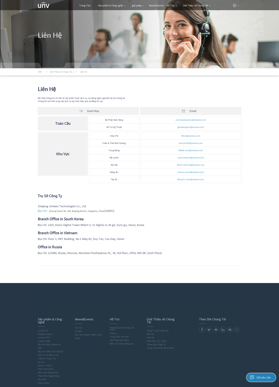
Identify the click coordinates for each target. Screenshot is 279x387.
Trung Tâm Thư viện (119, 312)
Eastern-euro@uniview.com (191, 172)
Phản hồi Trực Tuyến (156, 317)
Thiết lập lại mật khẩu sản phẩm (122, 304)
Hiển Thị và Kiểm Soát (48, 330)
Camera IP (43, 306)
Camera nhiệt (44, 317)
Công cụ (113, 309)
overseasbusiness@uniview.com (191, 120)
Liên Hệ (150, 313)
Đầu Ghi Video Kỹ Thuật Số (50, 327)
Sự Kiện (78, 307)
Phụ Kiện (42, 355)
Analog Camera (45, 310)
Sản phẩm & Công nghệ (112, 5)
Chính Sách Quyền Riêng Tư (209, 376)
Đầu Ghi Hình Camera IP (49, 320)
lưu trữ (41, 337)
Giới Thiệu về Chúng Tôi (196, 5)
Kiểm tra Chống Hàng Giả (121, 319)
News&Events (156, 7)
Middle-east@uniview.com (190, 150)
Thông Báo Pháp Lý (156, 320)
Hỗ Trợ (171, 5)
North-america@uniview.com (190, 165)
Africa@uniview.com (190, 136)
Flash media (43, 358)
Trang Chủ (84, 5)
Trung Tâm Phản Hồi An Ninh (160, 324)
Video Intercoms (45, 344)
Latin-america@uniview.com (190, 158)
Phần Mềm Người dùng (48, 351)
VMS (40, 324)
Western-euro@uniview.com (190, 179)
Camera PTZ (44, 313)
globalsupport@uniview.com (190, 127)
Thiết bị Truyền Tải (47, 334)
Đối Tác (150, 310)
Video (77, 314)
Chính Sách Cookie (232, 376)
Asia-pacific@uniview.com (191, 143)
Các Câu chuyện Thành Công (88, 310)
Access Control (45, 341)
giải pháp (138, 5)
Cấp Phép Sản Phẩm (119, 316)
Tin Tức (78, 303)
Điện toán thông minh (48, 348)
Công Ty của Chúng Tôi (157, 306)
